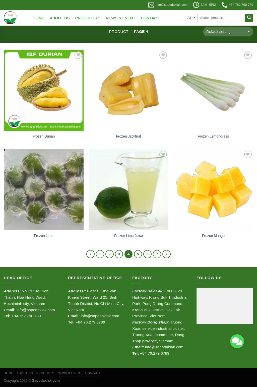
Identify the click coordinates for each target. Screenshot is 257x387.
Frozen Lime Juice (128, 236)
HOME (38, 18)
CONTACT (150, 18)
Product (118, 31)
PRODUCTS (87, 17)
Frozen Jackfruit (128, 136)
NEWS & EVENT (120, 18)
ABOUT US (60, 18)
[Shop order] (228, 31)
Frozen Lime (43, 236)
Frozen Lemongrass (213, 136)
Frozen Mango (213, 236)
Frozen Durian (44, 136)
